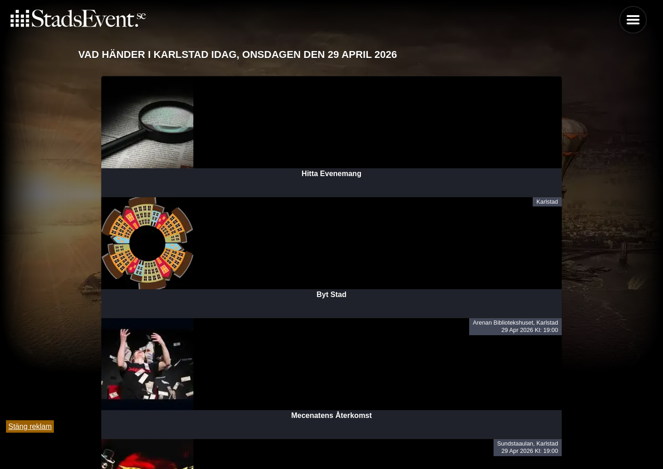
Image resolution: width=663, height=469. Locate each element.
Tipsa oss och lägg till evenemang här (331, 438)
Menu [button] (633, 20)
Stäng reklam (30, 426)
